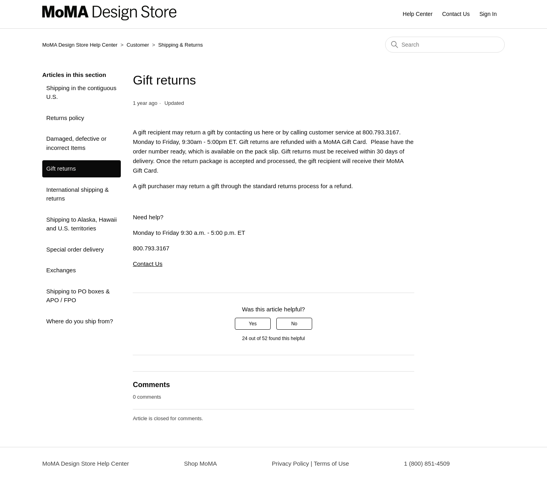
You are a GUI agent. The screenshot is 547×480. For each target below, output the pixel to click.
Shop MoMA (200, 463)
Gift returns (61, 168)
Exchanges (61, 270)
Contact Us (456, 14)
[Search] (445, 45)
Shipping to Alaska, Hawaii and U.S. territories (81, 224)
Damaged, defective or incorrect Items (76, 143)
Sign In (488, 14)
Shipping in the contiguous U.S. (81, 92)
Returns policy (65, 117)
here (268, 132)
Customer (138, 45)
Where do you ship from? (79, 321)
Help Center (418, 14)
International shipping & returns (77, 194)
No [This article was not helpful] (294, 324)
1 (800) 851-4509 (427, 463)
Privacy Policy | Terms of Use (310, 463)
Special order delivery (75, 249)
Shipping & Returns (180, 45)
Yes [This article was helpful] (253, 324)
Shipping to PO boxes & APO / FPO (78, 296)
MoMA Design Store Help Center (80, 45)
